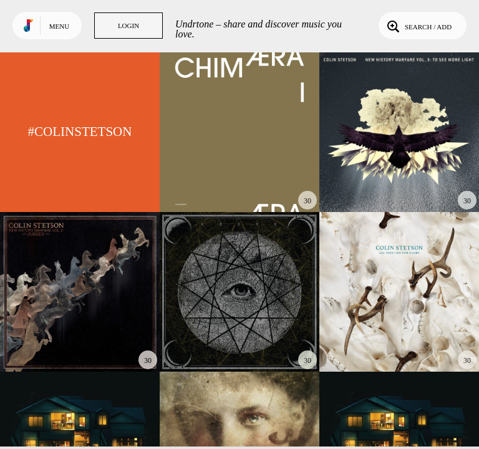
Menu (59, 26)
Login (128, 25)
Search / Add (418, 25)
